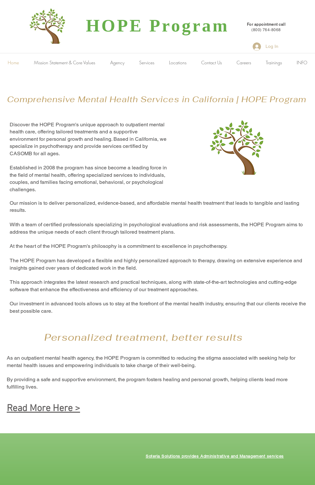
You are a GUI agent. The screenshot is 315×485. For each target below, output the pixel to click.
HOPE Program (157, 25)
